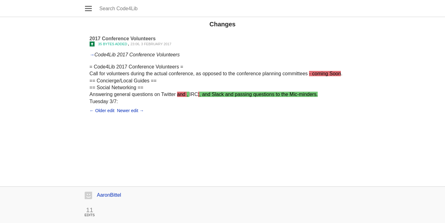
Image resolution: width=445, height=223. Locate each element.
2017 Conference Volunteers (123, 38)
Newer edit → (130, 110)
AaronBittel (109, 195)
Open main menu (88, 8)
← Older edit (102, 110)
